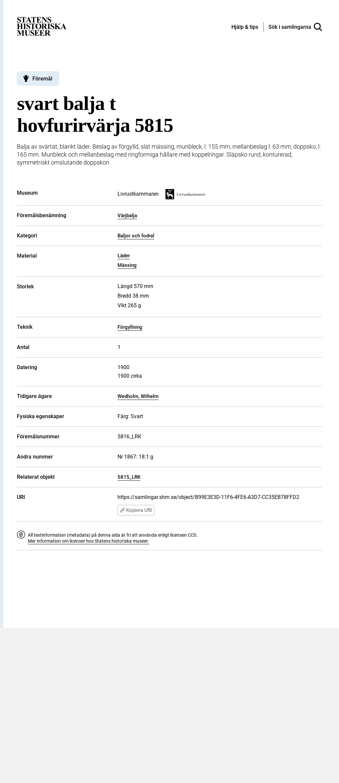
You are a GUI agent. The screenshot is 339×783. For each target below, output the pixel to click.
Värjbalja (127, 216)
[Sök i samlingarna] (295, 27)
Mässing (127, 265)
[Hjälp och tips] (244, 27)
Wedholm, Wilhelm (138, 396)
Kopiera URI (136, 510)
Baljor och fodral (136, 236)
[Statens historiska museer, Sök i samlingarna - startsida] (42, 26)
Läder (124, 256)
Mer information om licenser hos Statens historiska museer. (88, 541)
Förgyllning (130, 327)
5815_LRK (129, 477)
